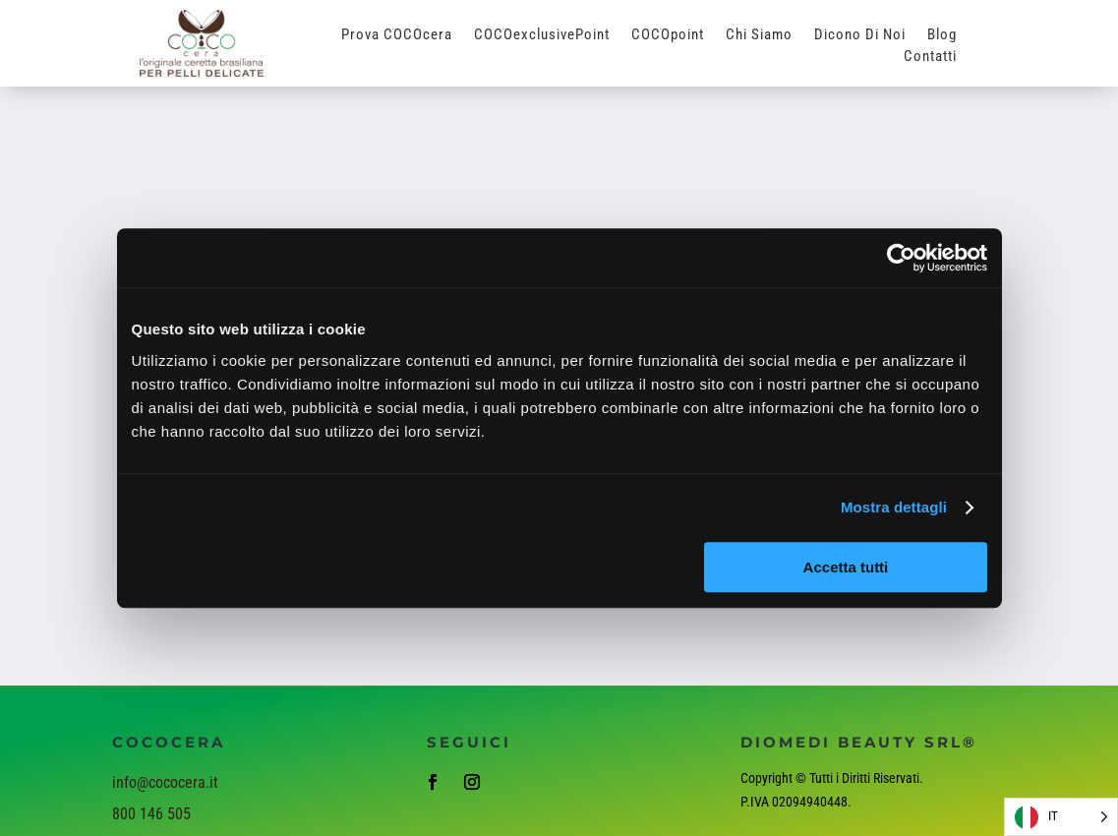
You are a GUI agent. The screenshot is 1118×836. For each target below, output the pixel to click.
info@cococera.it (165, 782)
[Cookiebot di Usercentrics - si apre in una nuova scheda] (901, 257)
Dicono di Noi (860, 35)
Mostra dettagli (894, 507)
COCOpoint (667, 35)
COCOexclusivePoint (542, 35)
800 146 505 (151, 814)
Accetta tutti (846, 567)
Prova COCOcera (396, 35)
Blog (942, 35)
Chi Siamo (759, 35)
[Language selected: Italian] (1061, 817)
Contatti (930, 57)
